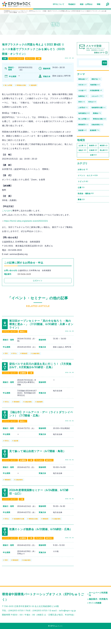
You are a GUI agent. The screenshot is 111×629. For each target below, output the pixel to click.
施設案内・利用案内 (98, 599)
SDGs (15, 353)
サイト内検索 (95, 603)
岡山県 (104, 150)
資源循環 (34, 85)
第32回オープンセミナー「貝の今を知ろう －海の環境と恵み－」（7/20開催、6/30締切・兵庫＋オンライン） (41, 324)
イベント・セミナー (16, 58)
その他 (82, 91)
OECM (82, 85)
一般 (38, 58)
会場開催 (23, 373)
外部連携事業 (96, 91)
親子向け (49, 460)
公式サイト (38, 280)
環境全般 (83, 79)
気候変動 (95, 85)
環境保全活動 (21, 85)
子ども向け (39, 460)
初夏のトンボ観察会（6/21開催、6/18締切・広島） (40, 529)
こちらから (7, 211)
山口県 (82, 146)
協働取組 (82, 96)
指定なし (23, 331)
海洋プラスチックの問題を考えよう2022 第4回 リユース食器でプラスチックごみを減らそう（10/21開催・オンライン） (33, 49)
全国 (4, 58)
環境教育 (24, 353)
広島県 (93, 150)
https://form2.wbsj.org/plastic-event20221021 (26, 221)
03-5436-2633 (24, 274)
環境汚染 (96, 79)
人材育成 (83, 108)
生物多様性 (36, 353)
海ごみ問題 (8, 85)
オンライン (30, 58)
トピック (83, 181)
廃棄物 (97, 113)
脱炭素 (16, 441)
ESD (6, 353)
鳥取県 (104, 146)
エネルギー (97, 96)
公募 (81, 187)
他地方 (82, 150)
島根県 (93, 146)
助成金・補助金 (86, 193)
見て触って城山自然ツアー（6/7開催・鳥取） (37, 451)
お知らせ (83, 169)
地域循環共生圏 (19, 519)
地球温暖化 (84, 113)
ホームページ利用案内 (98, 594)
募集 (81, 199)
